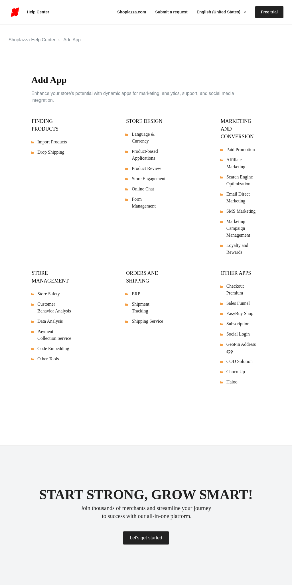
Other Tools (48, 358)
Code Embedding (53, 348)
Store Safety (48, 293)
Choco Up (235, 371)
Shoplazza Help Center (32, 39)
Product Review (146, 168)
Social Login (238, 334)
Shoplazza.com (131, 12)
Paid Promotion (240, 149)
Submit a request (171, 12)
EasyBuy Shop (240, 313)
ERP (136, 293)
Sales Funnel (238, 303)
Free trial (269, 12)
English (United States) (219, 12)
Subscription (238, 323)
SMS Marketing (241, 211)
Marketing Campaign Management (238, 228)
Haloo (232, 381)
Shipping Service (147, 321)
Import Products (52, 141)
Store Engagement (148, 178)
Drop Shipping (50, 152)
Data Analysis (50, 321)
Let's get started (146, 537)
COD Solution (239, 361)
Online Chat (143, 188)
